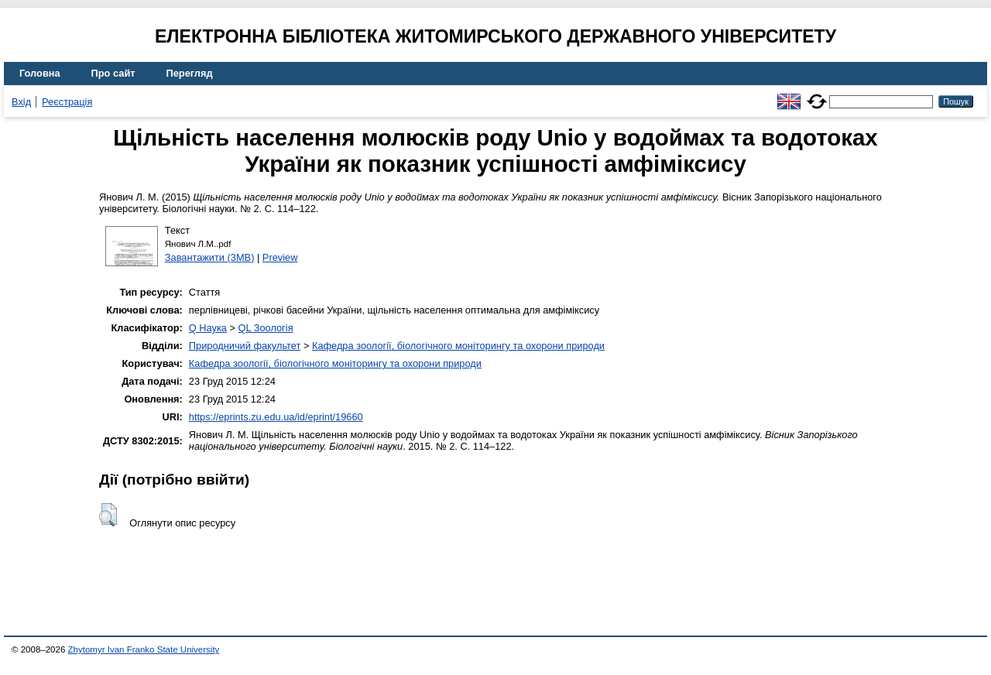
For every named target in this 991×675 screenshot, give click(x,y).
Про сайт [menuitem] (113, 73)
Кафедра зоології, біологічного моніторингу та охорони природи (458, 345)
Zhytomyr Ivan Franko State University (144, 649)
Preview (280, 257)
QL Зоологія (265, 328)
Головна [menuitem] (39, 73)
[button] (108, 514)
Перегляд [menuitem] (189, 73)
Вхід (21, 102)
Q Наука (208, 328)
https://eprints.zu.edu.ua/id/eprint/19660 (276, 417)
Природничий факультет (245, 345)
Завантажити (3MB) (210, 257)
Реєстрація (67, 102)
